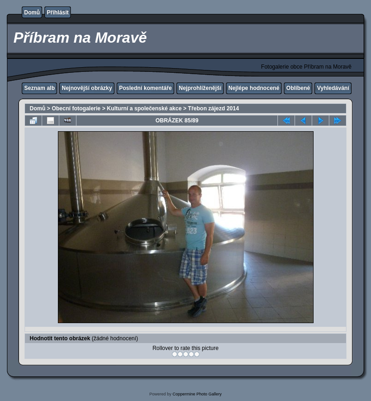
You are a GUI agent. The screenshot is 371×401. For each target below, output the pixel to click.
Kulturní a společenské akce (144, 108)
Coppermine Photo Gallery (196, 394)
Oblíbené (298, 88)
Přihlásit (58, 12)
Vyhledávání (333, 88)
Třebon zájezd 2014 (213, 108)
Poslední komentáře (145, 88)
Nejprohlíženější (200, 88)
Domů (32, 12)
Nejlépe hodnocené (253, 88)
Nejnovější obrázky (87, 88)
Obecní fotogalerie (76, 108)
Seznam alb (39, 88)
